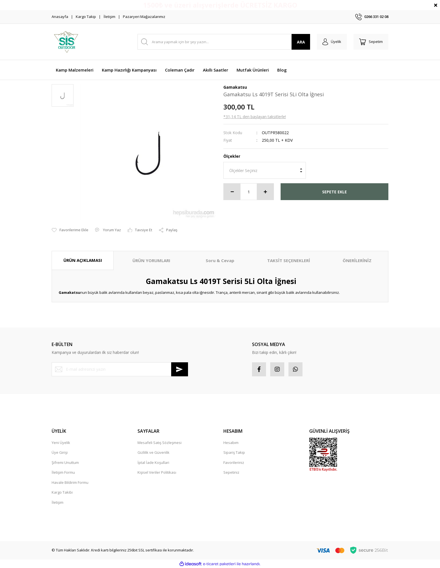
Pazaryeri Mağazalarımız (144, 16)
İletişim (109, 16)
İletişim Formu (63, 472)
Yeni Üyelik (61, 442)
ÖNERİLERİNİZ (357, 260)
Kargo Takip (86, 16)
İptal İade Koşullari (153, 462)
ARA (301, 42)
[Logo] (66, 42)
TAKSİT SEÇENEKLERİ (288, 260)
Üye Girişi (60, 452)
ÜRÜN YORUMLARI (151, 260)
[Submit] (179, 369)
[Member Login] (332, 42)
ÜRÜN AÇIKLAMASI (82, 260)
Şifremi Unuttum (65, 462)
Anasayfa (60, 16)
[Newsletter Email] (120, 369)
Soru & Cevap (220, 260)
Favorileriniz (233, 462)
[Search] (224, 42)
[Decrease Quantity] (232, 192)
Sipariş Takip (234, 452)
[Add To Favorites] (70, 230)
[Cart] (371, 42)
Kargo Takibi (62, 492)
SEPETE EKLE (334, 191)
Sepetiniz (231, 472)
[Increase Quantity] (265, 192)
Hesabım (231, 442)
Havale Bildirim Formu (70, 482)
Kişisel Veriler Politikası (157, 472)
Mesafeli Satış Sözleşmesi (160, 442)
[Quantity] (248, 192)
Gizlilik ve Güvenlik (153, 452)
